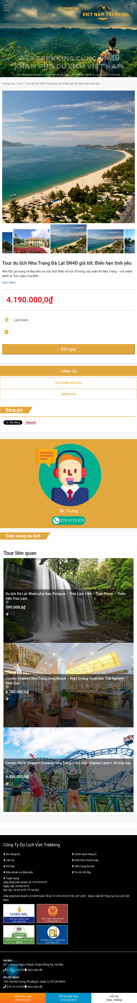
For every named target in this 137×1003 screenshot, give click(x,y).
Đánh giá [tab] (69, 394)
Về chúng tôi (11, 854)
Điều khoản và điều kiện (18, 872)
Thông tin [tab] (68, 371)
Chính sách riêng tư (84, 854)
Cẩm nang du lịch (22, 535)
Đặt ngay (68, 349)
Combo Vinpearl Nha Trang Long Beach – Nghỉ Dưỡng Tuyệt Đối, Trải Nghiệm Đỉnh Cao (65, 680)
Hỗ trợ (114, 998)
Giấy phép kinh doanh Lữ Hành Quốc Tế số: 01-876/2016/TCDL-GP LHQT (44, 896)
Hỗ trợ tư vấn (23, 998)
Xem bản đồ (34, 970)
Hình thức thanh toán (85, 860)
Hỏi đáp (9, 866)
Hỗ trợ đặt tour (68, 998)
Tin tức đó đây (81, 872)
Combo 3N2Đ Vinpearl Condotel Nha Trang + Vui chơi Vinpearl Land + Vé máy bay (68, 763)
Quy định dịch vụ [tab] (68, 383)
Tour (20, 83)
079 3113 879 (15, 986)
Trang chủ (8, 83)
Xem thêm (9, 282)
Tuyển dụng (11, 878)
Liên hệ (8, 860)
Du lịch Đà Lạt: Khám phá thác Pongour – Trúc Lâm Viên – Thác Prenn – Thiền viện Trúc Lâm (66, 596)
